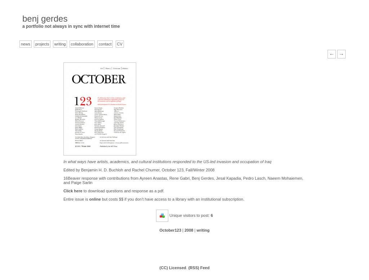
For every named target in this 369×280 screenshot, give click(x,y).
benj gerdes (44, 18)
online (95, 199)
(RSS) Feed (199, 268)
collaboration (82, 44)
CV (120, 44)
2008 (188, 230)
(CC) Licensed (173, 268)
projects (42, 44)
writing (60, 44)
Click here (73, 191)
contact (105, 44)
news (25, 44)
